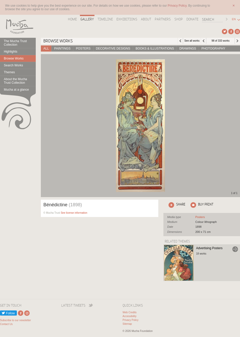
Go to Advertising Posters (235, 249)
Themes (9, 72)
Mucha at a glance (16, 89)
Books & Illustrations (155, 48)
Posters (83, 48)
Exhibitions (126, 19)
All (46, 48)
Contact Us (6, 324)
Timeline (105, 19)
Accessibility (129, 316)
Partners (163, 19)
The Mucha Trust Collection (15, 42)
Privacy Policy (130, 320)
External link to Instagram (237, 31)
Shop (178, 19)
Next (237, 41)
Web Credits (130, 312)
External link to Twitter (224, 31)
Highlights (10, 51)
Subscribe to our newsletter (15, 320)
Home (72, 19)
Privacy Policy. (178, 5)
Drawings (187, 48)
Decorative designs (113, 48)
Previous (203, 41)
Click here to (175, 205)
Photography (213, 48)
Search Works (13, 65)
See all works (191, 40)
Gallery (87, 19)
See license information (74, 212)
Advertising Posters (209, 248)
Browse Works (13, 58)
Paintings (62, 48)
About (146, 19)
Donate (192, 19)
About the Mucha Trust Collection (15, 81)
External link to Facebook (231, 31)
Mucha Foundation (18, 26)
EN (234, 19)
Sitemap (127, 323)
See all (200, 217)
